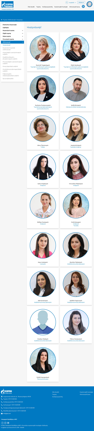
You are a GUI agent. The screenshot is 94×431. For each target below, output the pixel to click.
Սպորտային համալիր (61, 7)
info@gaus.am (7, 413)
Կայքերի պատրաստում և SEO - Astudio (12, 427)
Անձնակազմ (12, 19)
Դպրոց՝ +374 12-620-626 (10, 399)
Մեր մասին (31, 7)
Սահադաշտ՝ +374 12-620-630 (11, 405)
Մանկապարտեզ (47, 7)
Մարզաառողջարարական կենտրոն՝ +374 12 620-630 (18, 408)
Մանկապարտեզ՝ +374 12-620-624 (13, 402)
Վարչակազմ (20, 19)
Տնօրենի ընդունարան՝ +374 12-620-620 (14, 411)
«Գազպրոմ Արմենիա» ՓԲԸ (8, 9)
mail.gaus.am (81, 2)
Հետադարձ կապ (74, 7)
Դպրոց (38, 7)
